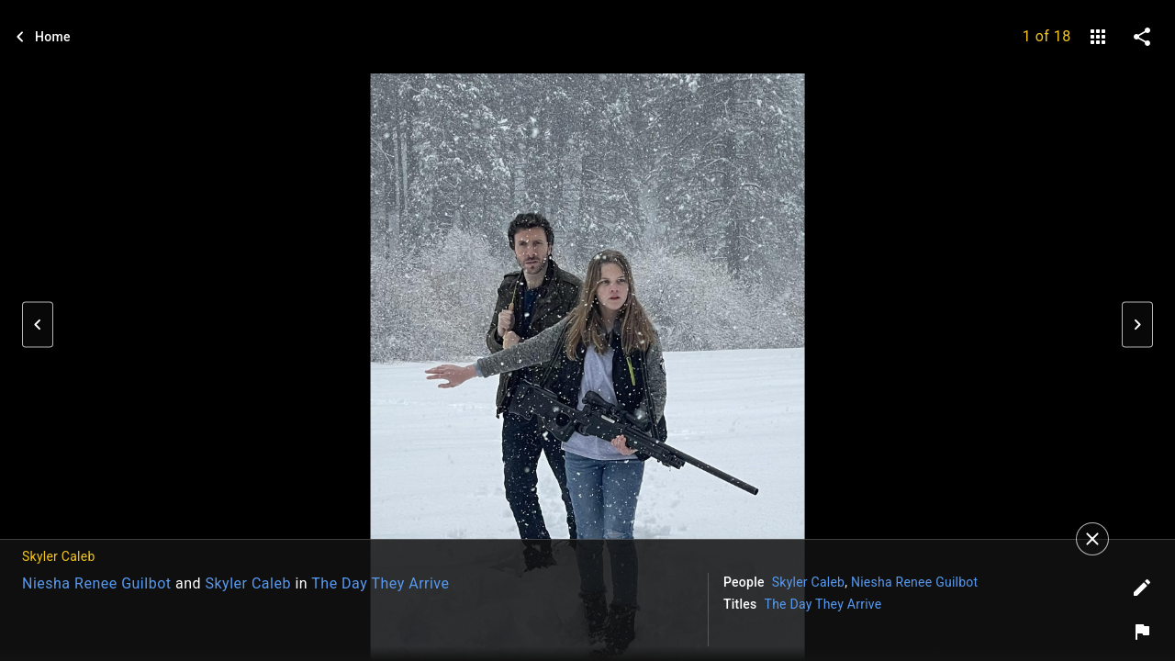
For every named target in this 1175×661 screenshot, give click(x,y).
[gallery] (1098, 37)
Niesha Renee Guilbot (97, 583)
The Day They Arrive (380, 583)
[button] (37, 325)
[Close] (1092, 538)
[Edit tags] (1142, 588)
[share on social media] (1142, 37)
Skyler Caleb (248, 583)
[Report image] (1142, 632)
